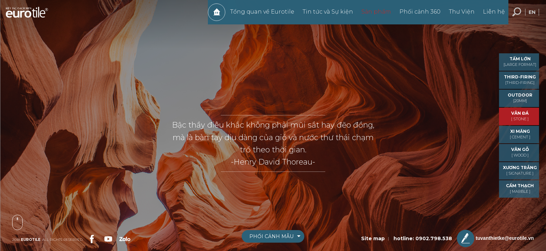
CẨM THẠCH (519, 188)
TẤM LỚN (519, 61)
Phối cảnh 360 (416, 15)
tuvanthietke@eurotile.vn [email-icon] (495, 238)
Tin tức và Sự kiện (324, 15)
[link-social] (91, 238)
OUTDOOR (519, 97)
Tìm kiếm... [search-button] (517, 16)
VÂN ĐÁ (519, 116)
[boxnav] (273, 236)
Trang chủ (213, 15)
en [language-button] (532, 16)
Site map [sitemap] (373, 238)
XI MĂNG (519, 134)
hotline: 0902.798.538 (422, 238)
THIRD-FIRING (519, 79)
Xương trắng (519, 170)
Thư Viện (458, 15)
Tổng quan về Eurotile (259, 15)
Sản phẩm (373, 15)
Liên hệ (490, 15)
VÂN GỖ (519, 152)
